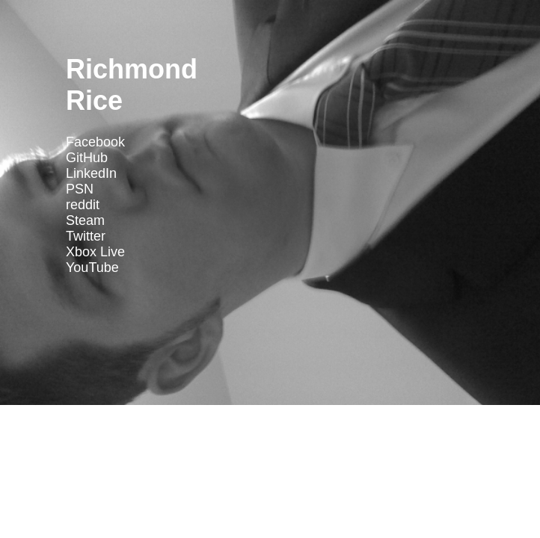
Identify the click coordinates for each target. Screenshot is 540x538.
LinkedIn (91, 173)
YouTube (92, 267)
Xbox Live (95, 251)
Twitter (85, 236)
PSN (79, 189)
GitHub (87, 157)
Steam (85, 220)
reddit (82, 204)
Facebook (95, 141)
